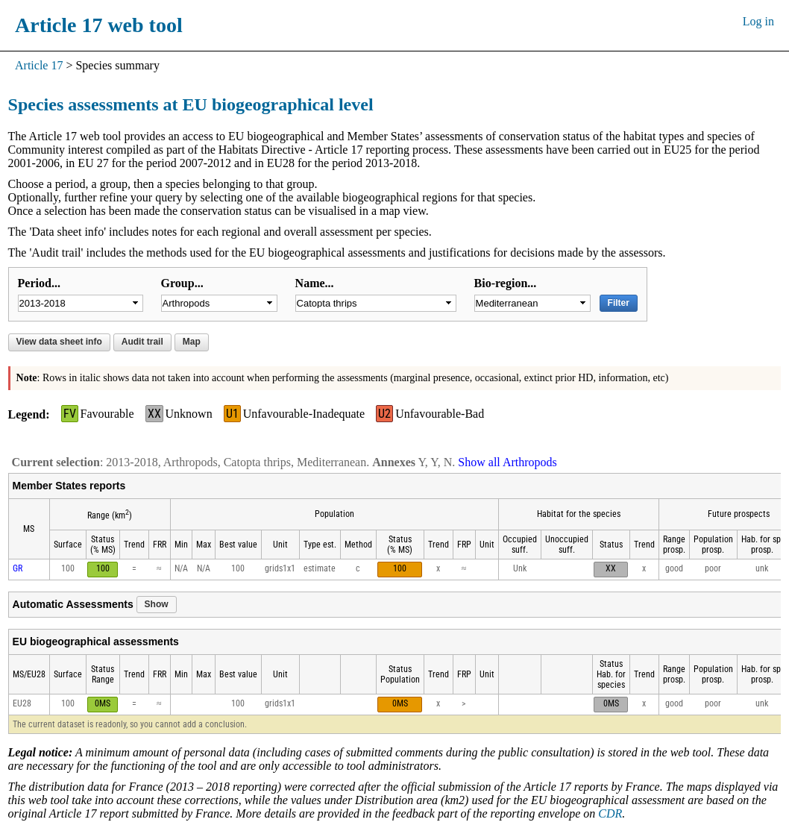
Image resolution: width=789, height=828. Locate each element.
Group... (182, 283)
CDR (610, 813)
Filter (618, 303)
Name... (314, 283)
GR (17, 568)
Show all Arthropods (507, 462)
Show (157, 604)
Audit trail (142, 341)
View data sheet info (59, 341)
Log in (758, 21)
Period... (39, 283)
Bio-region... (505, 283)
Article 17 (39, 65)
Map (192, 341)
